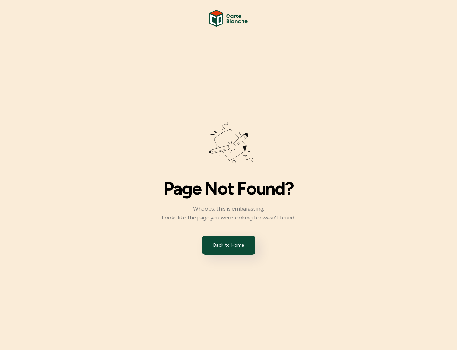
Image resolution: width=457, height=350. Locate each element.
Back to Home (228, 245)
